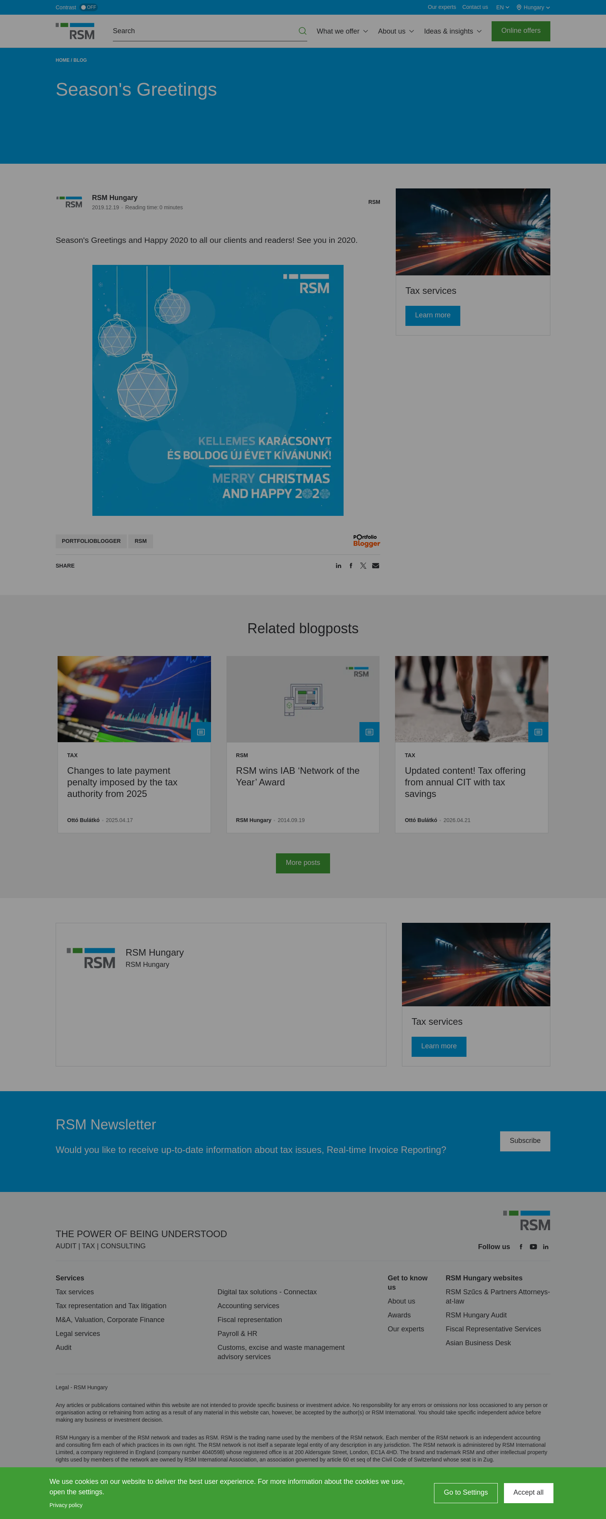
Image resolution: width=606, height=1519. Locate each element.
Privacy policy (66, 1505)
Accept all (529, 1492)
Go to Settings (466, 1492)
